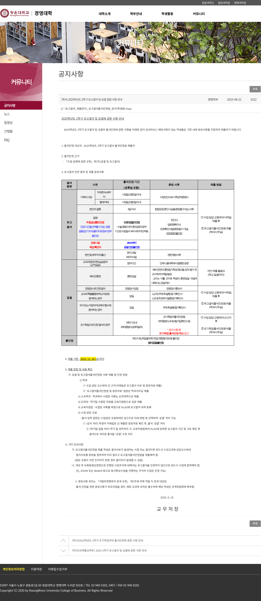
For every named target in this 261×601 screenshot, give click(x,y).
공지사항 (9, 105)
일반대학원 (224, 3)
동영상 (8, 122)
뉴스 (7, 113)
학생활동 (167, 13)
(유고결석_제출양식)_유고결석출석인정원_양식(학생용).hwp (98, 108)
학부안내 (136, 13)
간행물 (8, 131)
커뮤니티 (199, 13)
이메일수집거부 (57, 569)
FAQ (6, 139)
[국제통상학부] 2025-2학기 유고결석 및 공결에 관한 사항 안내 (109, 550)
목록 (255, 89)
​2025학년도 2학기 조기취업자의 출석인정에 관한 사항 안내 (107, 540)
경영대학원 (240, 3)
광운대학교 (208, 3)
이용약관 (36, 569)
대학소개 (105, 13)
